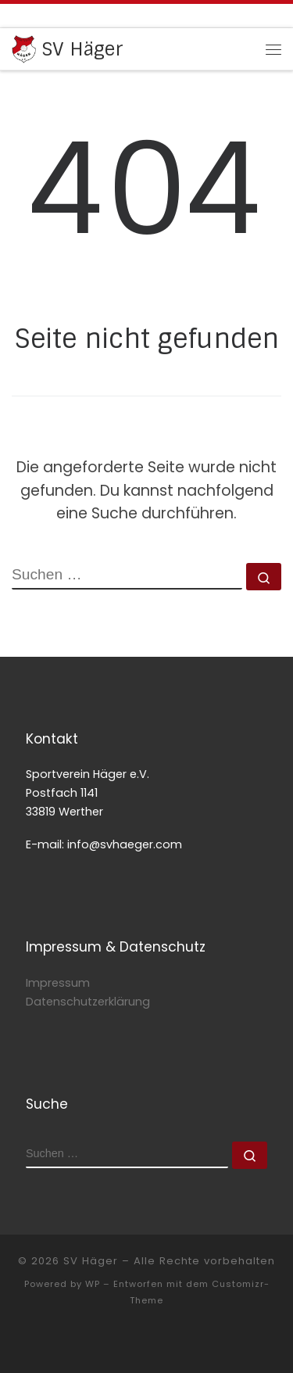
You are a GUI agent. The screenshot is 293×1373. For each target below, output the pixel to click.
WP (92, 1284)
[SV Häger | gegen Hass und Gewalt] (24, 48)
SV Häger (90, 1260)
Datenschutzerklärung (88, 1001)
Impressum (58, 983)
